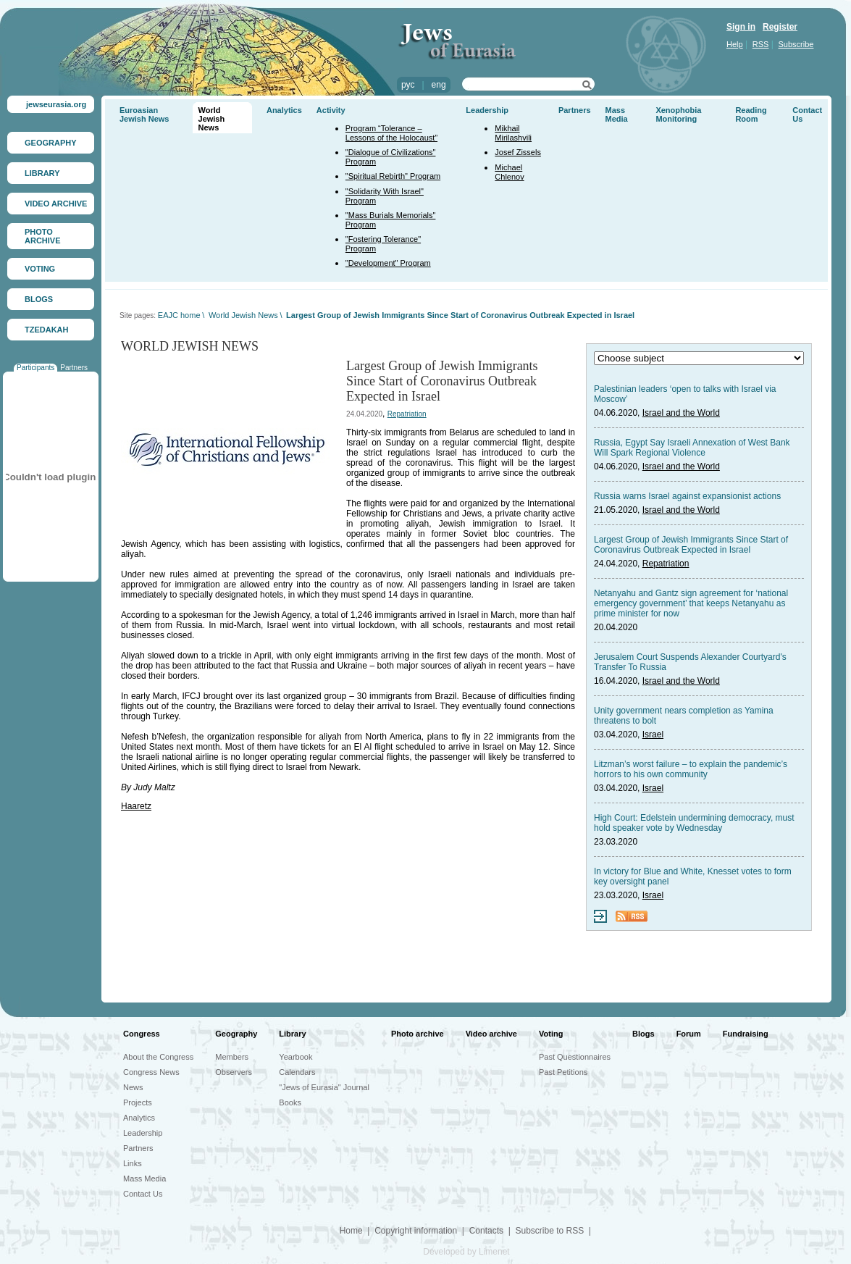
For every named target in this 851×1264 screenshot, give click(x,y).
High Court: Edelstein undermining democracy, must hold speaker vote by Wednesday (694, 823)
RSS (761, 44)
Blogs (643, 1033)
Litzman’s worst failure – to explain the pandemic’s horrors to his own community (690, 769)
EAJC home (179, 315)
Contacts (486, 1231)
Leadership (487, 110)
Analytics (284, 110)
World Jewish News (211, 119)
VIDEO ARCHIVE (56, 203)
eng (439, 85)
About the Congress (158, 1056)
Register (780, 27)
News (133, 1087)
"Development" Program (388, 263)
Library (292, 1033)
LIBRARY (42, 173)
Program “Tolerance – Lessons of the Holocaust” (391, 133)
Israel (652, 734)
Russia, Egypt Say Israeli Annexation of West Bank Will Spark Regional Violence (692, 448)
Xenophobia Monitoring (678, 114)
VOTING (40, 268)
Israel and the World (681, 413)
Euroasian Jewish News (144, 114)
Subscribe (796, 44)
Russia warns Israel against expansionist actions (687, 496)
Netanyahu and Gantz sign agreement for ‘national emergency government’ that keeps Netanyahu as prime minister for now (691, 603)
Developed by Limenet (466, 1252)
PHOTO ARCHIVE (43, 236)
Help (734, 44)
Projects (137, 1102)
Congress (141, 1033)
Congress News (151, 1072)
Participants (35, 368)
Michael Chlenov (509, 172)
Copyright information (415, 1231)
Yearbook (295, 1056)
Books (290, 1102)
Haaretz (136, 806)
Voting (551, 1033)
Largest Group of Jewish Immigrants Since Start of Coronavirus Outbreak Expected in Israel (460, 315)
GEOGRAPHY (51, 142)
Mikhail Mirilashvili (513, 133)
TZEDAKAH (47, 329)
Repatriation (407, 414)
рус (407, 85)
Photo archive (417, 1033)
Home (351, 1231)
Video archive (491, 1033)
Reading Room (750, 114)
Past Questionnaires (575, 1056)
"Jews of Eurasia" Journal (324, 1087)
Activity (330, 110)
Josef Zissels (518, 152)
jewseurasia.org (56, 104)
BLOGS (39, 299)
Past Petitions (563, 1072)
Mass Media (616, 114)
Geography (236, 1033)
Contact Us (142, 1193)
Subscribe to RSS (549, 1231)
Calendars (297, 1072)
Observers (233, 1072)
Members (231, 1056)
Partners (74, 368)
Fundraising (745, 1033)
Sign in (740, 27)
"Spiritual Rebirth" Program (392, 176)
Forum (688, 1033)
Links (132, 1163)
